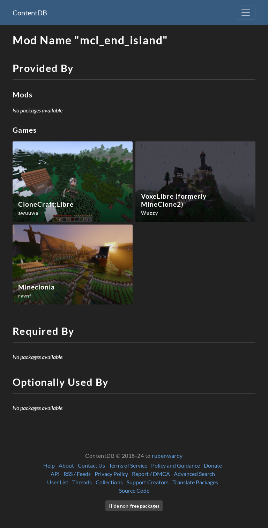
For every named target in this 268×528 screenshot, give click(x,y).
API (55, 473)
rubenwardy (167, 455)
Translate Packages (195, 482)
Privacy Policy (111, 473)
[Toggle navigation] (245, 13)
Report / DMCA (151, 473)
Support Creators (148, 482)
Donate (213, 465)
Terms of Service (128, 465)
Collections (109, 482)
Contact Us (91, 465)
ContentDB (30, 12)
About (66, 465)
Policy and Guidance (175, 465)
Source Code (134, 490)
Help (49, 465)
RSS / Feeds (77, 473)
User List (57, 482)
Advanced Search (194, 473)
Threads (82, 482)
